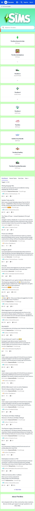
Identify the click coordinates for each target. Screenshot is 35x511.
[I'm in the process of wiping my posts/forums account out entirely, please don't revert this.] (17, 447)
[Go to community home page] (9, 2)
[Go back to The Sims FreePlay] (17, 152)
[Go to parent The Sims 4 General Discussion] (10, 210)
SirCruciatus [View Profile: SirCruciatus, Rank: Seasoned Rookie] (5, 362)
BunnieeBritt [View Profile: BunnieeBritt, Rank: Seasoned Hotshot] (5, 420)
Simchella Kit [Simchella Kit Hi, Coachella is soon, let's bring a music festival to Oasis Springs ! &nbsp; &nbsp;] (5, 326)
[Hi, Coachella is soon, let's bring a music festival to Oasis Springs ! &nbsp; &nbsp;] (17, 328)
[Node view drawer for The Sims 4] (17, 81)
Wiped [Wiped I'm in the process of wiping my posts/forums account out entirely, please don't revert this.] (3, 444)
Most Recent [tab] (5, 178)
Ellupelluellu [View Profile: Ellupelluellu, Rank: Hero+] (4, 287)
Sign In (31, 2)
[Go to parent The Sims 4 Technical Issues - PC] (11, 194)
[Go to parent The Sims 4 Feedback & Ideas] (10, 304)
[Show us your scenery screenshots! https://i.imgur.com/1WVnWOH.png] (17, 477)
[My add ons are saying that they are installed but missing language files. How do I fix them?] (17, 188)
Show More (17, 489)
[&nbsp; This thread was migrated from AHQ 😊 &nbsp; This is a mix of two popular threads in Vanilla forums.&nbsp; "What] (17, 283)
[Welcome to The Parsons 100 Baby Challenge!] (17, 418)
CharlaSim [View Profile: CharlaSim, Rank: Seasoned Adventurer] (4, 317)
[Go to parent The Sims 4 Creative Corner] (9, 227)
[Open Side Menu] (2, 2)
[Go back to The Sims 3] (18, 92)
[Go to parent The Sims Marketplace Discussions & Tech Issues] (15, 468)
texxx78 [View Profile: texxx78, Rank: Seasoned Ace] (4, 480)
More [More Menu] (27, 178)
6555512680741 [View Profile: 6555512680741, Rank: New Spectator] (5, 241)
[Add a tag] (8, 182)
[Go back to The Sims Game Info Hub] (17, 41)
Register (26, 2)
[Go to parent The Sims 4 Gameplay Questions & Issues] (13, 274)
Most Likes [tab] (20, 178)
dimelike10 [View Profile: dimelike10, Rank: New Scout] (4, 346)
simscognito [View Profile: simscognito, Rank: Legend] (5, 225)
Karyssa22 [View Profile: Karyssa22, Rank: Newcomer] (4, 257)
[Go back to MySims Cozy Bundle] (17, 139)
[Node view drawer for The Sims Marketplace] (17, 62)
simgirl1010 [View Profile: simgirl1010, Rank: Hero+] (4, 207)
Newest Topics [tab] (13, 178)
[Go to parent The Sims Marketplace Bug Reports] (11, 349)
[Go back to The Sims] (17, 125)
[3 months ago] (22, 191)
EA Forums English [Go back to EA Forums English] (6, 6)
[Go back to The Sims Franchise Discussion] (17, 166)
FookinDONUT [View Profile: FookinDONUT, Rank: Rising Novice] (5, 466)
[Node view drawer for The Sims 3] (17, 99)
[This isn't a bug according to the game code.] (17, 389)
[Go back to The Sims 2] (18, 111)
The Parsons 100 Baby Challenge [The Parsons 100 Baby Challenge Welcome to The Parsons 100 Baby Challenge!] (11, 416)
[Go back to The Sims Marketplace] (17, 55)
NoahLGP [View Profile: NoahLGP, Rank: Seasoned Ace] (4, 301)
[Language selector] (17, 2)
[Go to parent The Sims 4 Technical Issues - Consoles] (12, 259)
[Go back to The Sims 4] (17, 74)
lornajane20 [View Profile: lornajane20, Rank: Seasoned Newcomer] (4, 191)
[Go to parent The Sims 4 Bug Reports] (8, 243)
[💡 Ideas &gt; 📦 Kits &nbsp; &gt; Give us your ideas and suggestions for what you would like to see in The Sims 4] (17, 298)
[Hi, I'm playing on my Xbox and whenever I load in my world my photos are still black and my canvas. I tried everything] (17, 237)
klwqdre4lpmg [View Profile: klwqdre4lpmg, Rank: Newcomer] (5, 271)
